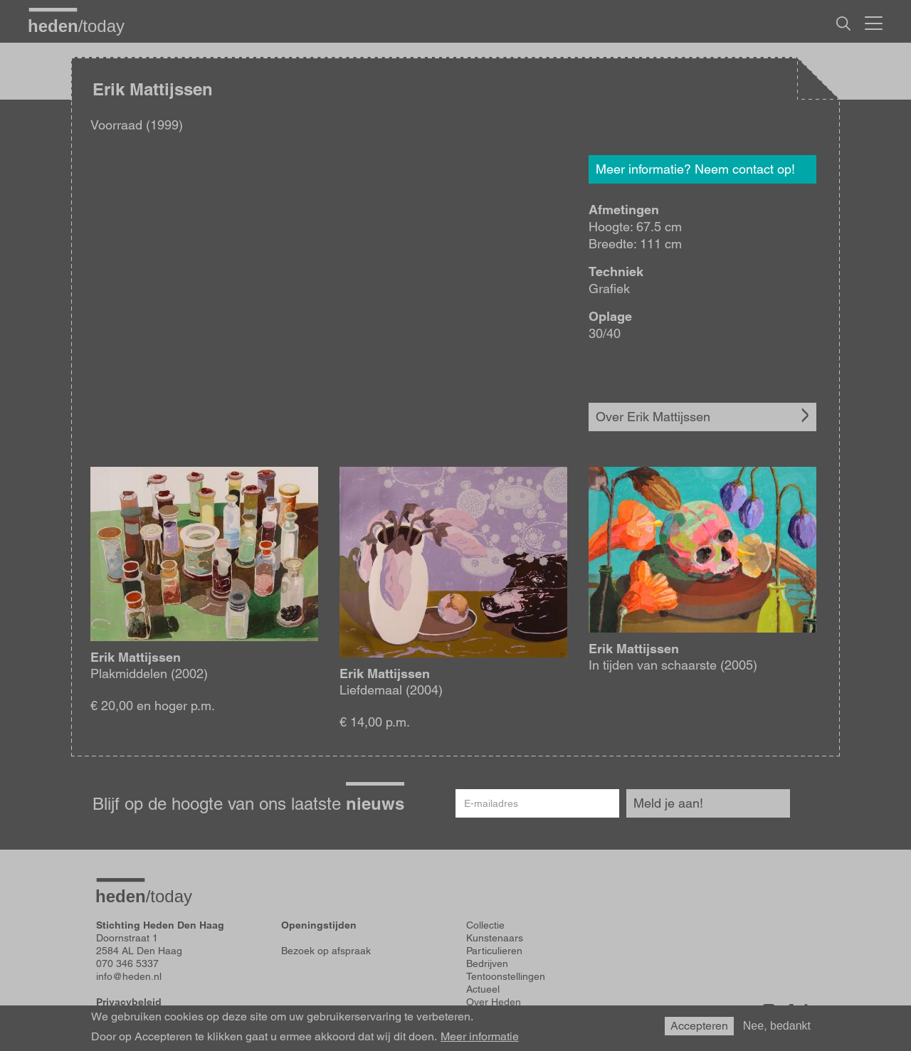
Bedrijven (487, 963)
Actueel (483, 989)
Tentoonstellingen (505, 976)
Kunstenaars (494, 938)
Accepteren (699, 1025)
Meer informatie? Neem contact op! (695, 169)
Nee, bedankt (777, 1026)
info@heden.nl (129, 976)
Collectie (485, 925)
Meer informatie (480, 1036)
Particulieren (494, 950)
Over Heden (493, 1002)
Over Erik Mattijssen (653, 416)
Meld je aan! (668, 803)
